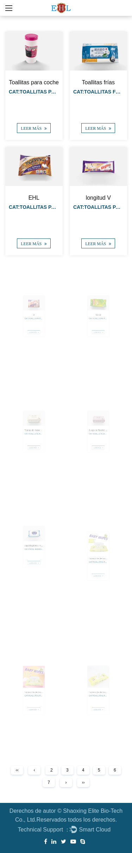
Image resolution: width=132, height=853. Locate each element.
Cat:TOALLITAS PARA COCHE (45, 92)
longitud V (98, 197)
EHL (34, 197)
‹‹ (17, 770)
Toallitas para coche (34, 82)
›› (83, 782)
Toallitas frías (98, 82)
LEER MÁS (34, 128)
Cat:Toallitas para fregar (46, 207)
